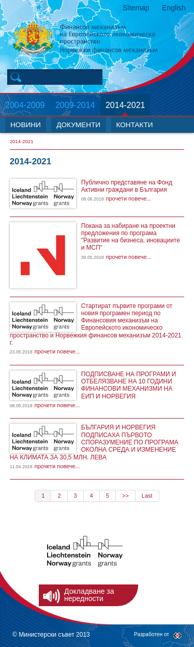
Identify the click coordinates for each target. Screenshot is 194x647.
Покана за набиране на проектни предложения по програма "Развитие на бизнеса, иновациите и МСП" (130, 237)
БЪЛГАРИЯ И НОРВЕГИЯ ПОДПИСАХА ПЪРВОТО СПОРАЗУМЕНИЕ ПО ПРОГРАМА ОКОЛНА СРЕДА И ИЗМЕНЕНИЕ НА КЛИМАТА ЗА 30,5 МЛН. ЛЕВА (94, 442)
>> (125, 495)
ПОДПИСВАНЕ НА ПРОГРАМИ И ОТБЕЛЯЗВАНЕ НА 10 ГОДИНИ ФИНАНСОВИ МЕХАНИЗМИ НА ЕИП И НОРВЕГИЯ (128, 385)
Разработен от (151, 634)
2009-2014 (75, 105)
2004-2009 (25, 105)
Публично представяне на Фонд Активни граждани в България (126, 186)
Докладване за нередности (89, 595)
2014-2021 (125, 105)
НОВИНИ (25, 125)
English (174, 8)
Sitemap (136, 8)
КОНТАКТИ (134, 125)
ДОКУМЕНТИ (78, 125)
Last (147, 495)
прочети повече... (128, 198)
